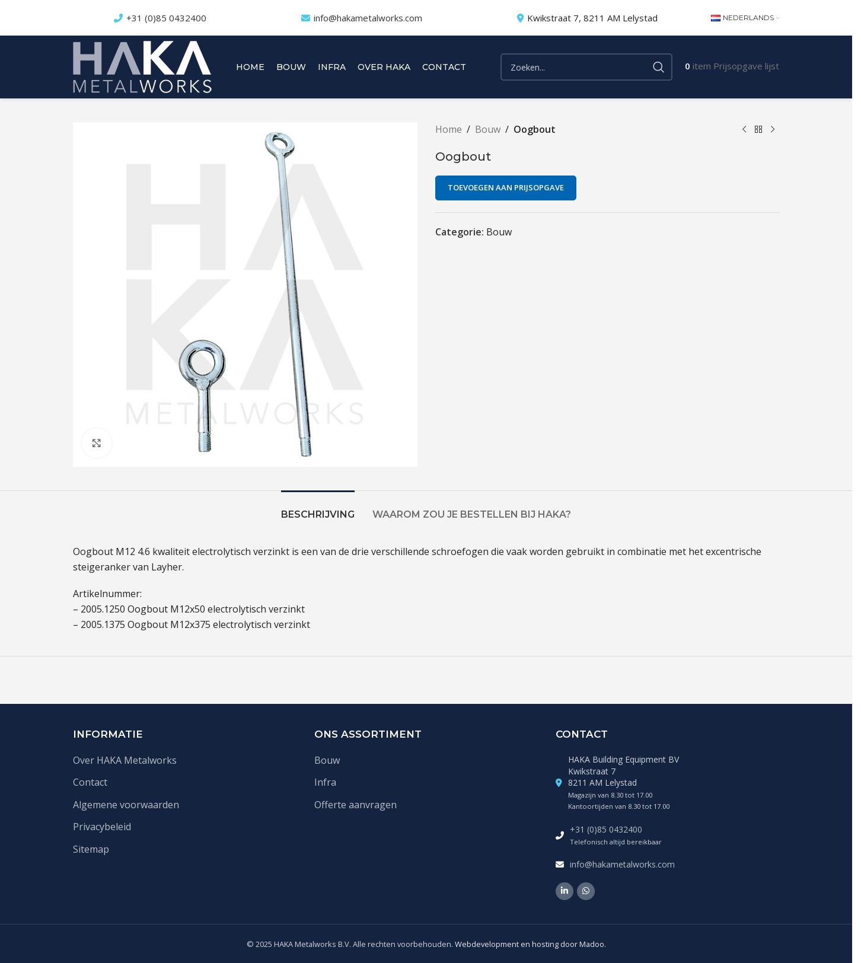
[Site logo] (142, 65)
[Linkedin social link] (564, 891)
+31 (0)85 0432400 (166, 18)
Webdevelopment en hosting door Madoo (529, 944)
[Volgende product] (773, 130)
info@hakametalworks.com (368, 18)
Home (448, 129)
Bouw (487, 129)
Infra (325, 782)
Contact (90, 782)
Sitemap (91, 849)
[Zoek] (586, 67)
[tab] (318, 508)
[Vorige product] (744, 130)
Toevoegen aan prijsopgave (506, 187)
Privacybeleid (102, 826)
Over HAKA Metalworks (125, 760)
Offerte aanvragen (355, 804)
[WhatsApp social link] (586, 891)
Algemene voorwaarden (126, 804)
